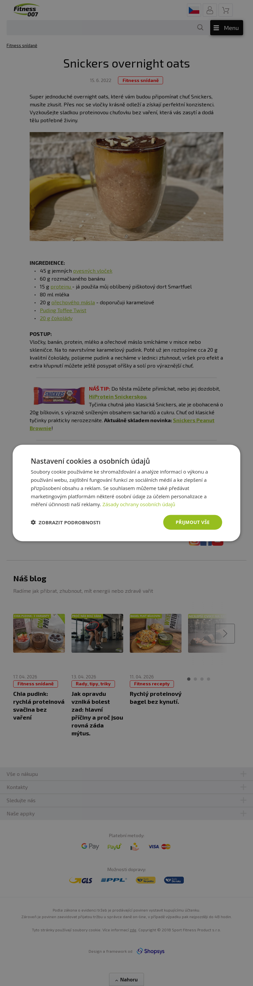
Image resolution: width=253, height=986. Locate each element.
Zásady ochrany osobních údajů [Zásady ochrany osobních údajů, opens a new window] (138, 504)
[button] (65, 522)
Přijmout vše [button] (193, 522)
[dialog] (126, 493)
